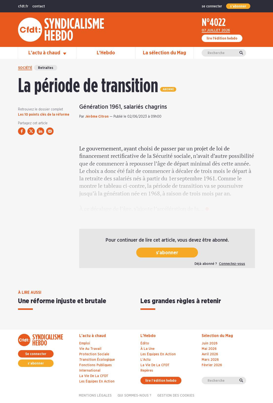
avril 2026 (210, 354)
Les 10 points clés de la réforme (43, 114)
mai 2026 (209, 349)
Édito (144, 343)
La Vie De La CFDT (155, 365)
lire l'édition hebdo (160, 380)
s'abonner (238, 6)
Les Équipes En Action (158, 354)
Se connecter (35, 354)
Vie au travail (90, 349)
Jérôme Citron (97, 116)
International (89, 370)
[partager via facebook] (21, 131)
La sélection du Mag (164, 52)
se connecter (212, 6)
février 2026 (212, 365)
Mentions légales (95, 395)
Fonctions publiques (95, 365)
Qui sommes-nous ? (134, 395)
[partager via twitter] (31, 131)
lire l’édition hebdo (222, 38)
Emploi (84, 343)
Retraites (45, 68)
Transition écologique (97, 359)
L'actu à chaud (47, 52)
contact (38, 6)
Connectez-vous (232, 264)
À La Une (147, 349)
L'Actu (145, 359)
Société (25, 68)
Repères (146, 370)
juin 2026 (209, 343)
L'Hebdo (106, 52)
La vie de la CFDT (93, 376)
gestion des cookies (175, 395)
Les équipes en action (97, 381)
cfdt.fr (23, 6)
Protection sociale (94, 354)
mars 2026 (210, 359)
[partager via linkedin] (40, 131)
